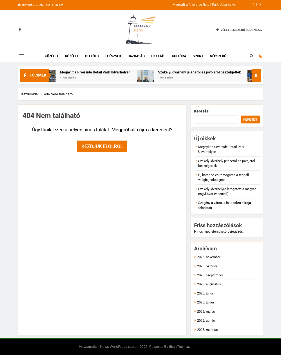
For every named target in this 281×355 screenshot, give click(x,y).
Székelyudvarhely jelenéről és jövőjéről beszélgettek (203, 72)
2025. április (206, 321)
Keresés (201, 111)
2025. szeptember (210, 275)
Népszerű (218, 56)
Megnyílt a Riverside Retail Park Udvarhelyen (205, 5)
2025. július (205, 293)
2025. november (208, 257)
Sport (198, 56)
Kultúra (179, 56)
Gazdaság (136, 56)
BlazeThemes (179, 346)
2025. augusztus (209, 284)
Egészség (113, 56)
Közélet (51, 56)
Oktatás (158, 56)
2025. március (207, 330)
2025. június (206, 302)
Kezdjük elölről (102, 146)
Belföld (92, 56)
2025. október (207, 266)
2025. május (206, 312)
